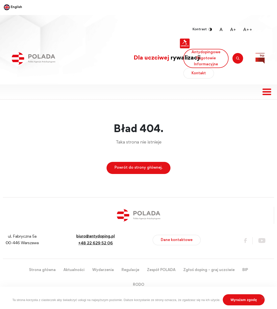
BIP (245, 270)
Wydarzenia (103, 270)
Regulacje (130, 270)
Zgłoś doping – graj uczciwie (209, 270)
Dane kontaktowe (176, 240)
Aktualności (74, 270)
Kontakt (199, 73)
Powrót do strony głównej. (138, 167)
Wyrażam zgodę (244, 300)
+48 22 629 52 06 (95, 243)
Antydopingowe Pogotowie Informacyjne (206, 58)
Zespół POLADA (161, 270)
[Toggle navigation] (266, 92)
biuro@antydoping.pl (95, 236)
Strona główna (42, 270)
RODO (138, 284)
